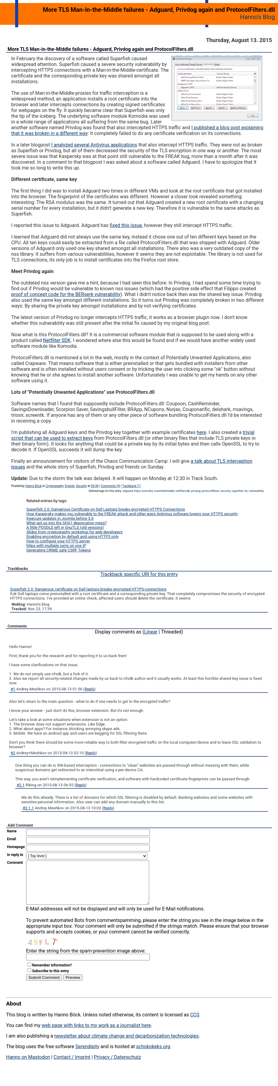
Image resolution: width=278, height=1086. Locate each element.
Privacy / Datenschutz (117, 1066)
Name (12, 831)
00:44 (95, 486)
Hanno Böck (33, 486)
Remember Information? (52, 974)
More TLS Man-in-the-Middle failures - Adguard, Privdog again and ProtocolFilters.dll (100, 49)
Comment (15, 863)
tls (245, 490)
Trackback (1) (131, 486)
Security (81, 486)
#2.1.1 (28, 808)
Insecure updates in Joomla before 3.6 (60, 518)
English (70, 486)
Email (11, 839)
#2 (13, 753)
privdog (195, 490)
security (225, 490)
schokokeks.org (153, 1055)
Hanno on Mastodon (28, 1066)
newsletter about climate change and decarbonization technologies (126, 1045)
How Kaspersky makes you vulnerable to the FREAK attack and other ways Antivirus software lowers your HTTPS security (132, 514)
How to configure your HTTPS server (58, 541)
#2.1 (21, 785)
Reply (89, 689)
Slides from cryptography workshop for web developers (74, 532)
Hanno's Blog (257, 17)
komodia (147, 490)
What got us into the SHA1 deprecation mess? (66, 523)
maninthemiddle (164, 490)
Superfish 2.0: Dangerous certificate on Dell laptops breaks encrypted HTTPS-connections (88, 589)
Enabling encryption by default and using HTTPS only (72, 536)
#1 (13, 689)
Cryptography (54, 486)
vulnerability (256, 490)
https (137, 490)
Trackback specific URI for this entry (139, 574)
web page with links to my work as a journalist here (96, 1034)
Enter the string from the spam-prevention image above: (86, 960)
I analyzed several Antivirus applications (94, 145)
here (201, 432)
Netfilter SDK (57, 340)
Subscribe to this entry (50, 980)
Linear (151, 632)
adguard (127, 490)
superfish (237, 490)
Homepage (16, 847)
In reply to (15, 855)
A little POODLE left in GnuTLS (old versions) (65, 527)
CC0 (194, 1024)
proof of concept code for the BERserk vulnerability (65, 294)
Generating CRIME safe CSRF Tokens (58, 550)
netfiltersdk (183, 490)
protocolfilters (210, 490)
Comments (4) (110, 486)
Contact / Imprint (72, 1066)
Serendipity (87, 1055)
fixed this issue (126, 225)
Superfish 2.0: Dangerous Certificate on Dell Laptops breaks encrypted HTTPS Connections (105, 509)
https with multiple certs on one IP (56, 545)
